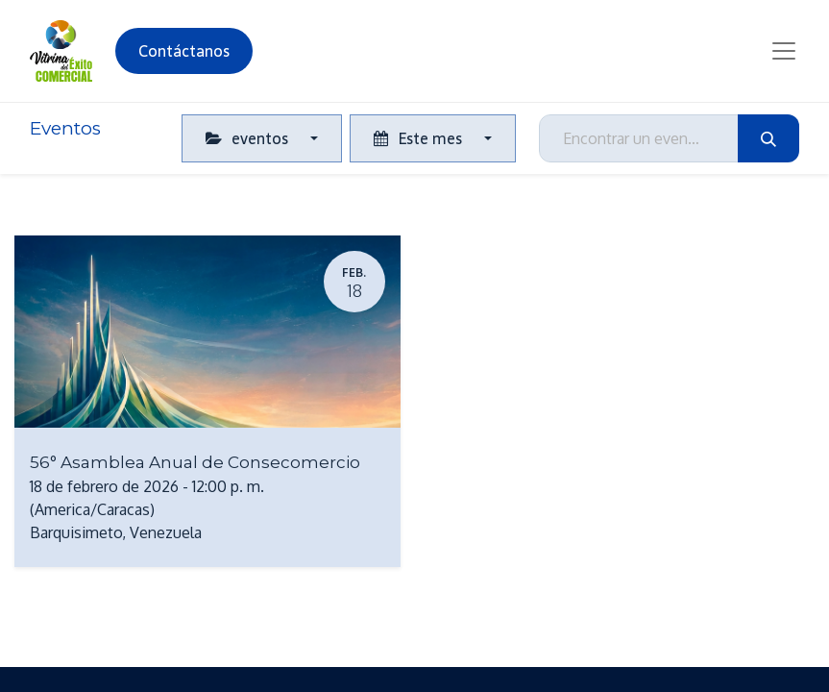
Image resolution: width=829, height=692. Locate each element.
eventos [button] (249, 138)
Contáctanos (184, 50)
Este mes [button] (419, 138)
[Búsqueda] (768, 138)
